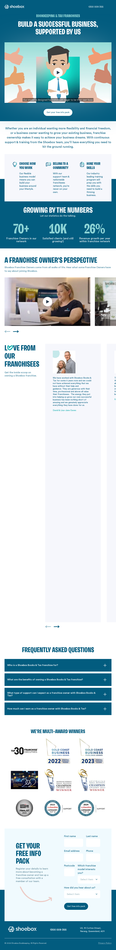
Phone (89, 851)
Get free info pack (76, 906)
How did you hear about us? (79, 887)
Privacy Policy (104, 943)
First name (70, 836)
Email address (71, 851)
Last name (92, 836)
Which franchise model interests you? (87, 869)
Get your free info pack (58, 112)
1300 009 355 (95, 7)
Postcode (69, 865)
